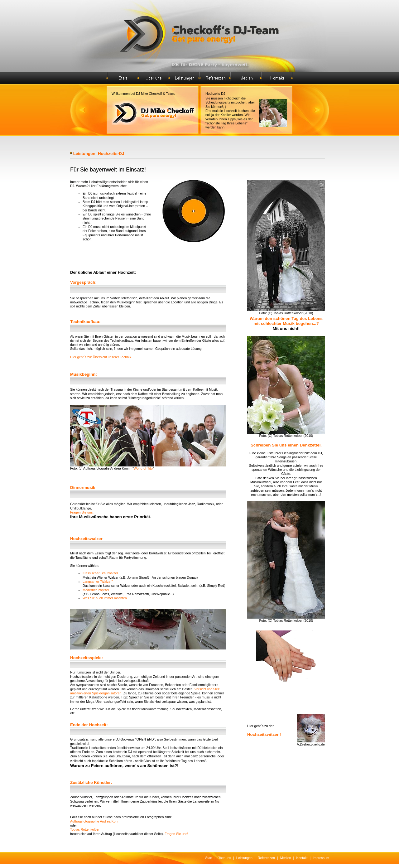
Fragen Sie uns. (82, 512)
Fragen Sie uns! (176, 834)
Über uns (224, 858)
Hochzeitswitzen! (264, 734)
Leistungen (244, 858)
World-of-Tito (143, 468)
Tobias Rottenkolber (84, 829)
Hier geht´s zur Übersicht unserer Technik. (101, 357)
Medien (285, 858)
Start (209, 858)
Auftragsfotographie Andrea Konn (94, 821)
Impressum (321, 858)
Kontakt (301, 858)
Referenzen (266, 858)
